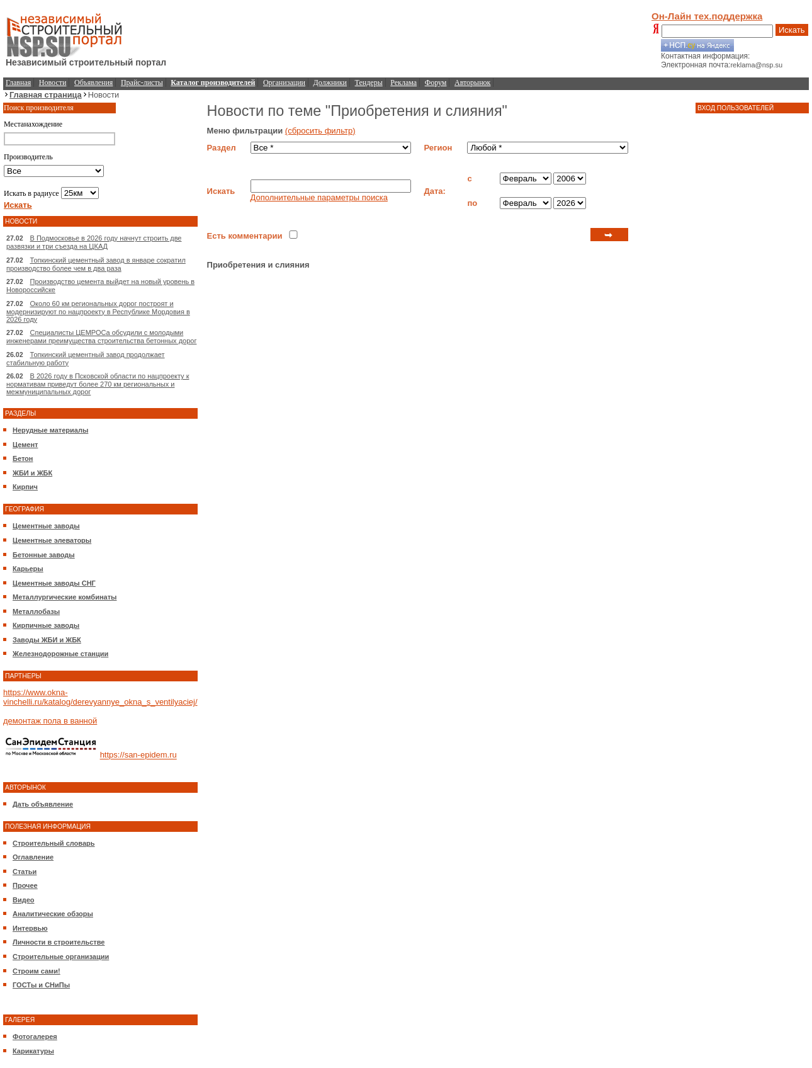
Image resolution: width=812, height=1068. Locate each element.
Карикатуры (33, 1051)
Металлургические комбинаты (64, 597)
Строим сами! (36, 971)
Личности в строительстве (58, 942)
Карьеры (28, 568)
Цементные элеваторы (52, 540)
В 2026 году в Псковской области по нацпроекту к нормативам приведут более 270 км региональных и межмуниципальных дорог (97, 383)
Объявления (93, 82)
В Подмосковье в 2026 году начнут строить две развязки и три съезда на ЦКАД (94, 242)
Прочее (25, 885)
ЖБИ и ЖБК (32, 473)
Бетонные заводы (44, 555)
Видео (24, 900)
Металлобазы (36, 611)
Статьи (25, 871)
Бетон (23, 458)
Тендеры (369, 82)
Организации (284, 82)
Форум (436, 82)
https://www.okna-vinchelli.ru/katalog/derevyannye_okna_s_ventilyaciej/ (100, 697)
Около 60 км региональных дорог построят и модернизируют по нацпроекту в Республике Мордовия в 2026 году (98, 311)
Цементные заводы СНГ (54, 583)
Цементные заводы (46, 526)
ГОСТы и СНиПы (41, 985)
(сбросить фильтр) (320, 130)
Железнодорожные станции (60, 653)
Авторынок (472, 82)
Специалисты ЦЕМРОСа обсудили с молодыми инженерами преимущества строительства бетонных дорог (101, 336)
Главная (18, 82)
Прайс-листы (142, 82)
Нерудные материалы (50, 430)
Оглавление (33, 857)
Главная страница (45, 94)
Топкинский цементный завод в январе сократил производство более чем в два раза (96, 264)
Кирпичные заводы (46, 625)
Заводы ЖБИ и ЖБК (47, 640)
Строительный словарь (54, 843)
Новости (53, 82)
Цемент (25, 444)
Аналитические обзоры (53, 913)
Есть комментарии (245, 236)
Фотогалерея (35, 1036)
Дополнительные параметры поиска (319, 197)
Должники (330, 82)
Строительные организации (61, 956)
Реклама (403, 82)
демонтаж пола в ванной (50, 720)
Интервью (30, 928)
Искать (792, 30)
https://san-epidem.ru (138, 755)
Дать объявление (43, 804)
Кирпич (25, 487)
